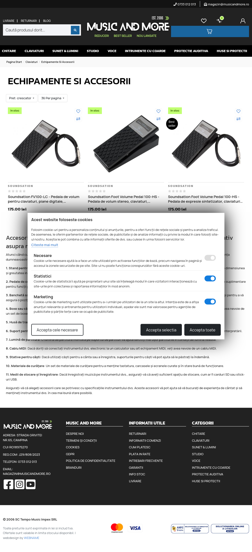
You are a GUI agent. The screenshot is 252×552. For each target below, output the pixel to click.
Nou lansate (147, 36)
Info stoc (137, 474)
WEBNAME (31, 538)
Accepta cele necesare (57, 329)
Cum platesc (139, 447)
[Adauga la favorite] (78, 111)
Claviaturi (34, 51)
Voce (112, 51)
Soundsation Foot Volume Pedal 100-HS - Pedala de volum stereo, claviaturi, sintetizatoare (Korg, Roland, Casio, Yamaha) (123, 199)
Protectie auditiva (191, 51)
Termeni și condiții (81, 440)
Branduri (73, 467)
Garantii (136, 467)
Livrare (9, 20)
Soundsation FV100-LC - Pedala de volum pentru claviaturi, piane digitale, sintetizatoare (43, 199)
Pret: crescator (20, 98)
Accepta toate (202, 329)
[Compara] (78, 119)
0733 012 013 (184, 4)
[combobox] (42, 30)
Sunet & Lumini (65, 51)
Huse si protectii (232, 51)
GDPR (70, 454)
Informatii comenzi (145, 440)
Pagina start (14, 62)
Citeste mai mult (44, 244)
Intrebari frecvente (146, 460)
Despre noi (75, 433)
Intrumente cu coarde (145, 51)
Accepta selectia (161, 329)
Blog (47, 20)
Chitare (9, 51)
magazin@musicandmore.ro (226, 4)
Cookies (72, 447)
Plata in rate (139, 454)
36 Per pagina (51, 98)
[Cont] (244, 21)
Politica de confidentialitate (90, 460)
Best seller (123, 36)
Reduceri (101, 36)
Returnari (29, 20)
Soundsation (20, 186)
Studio (93, 51)
